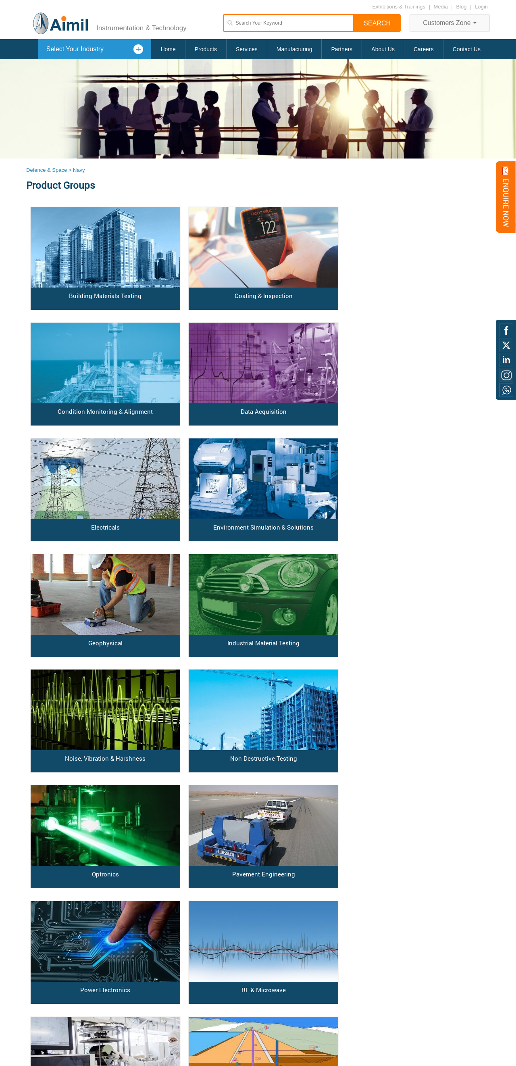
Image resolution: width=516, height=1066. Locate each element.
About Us (383, 49)
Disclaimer (38, 1000)
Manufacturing (294, 49)
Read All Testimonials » (140, 1031)
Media (441, 7)
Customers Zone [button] (449, 22)
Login (481, 7)
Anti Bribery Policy (47, 1007)
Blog (461, 7)
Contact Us (467, 49)
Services (247, 49)
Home (167, 49)
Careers (424, 49)
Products (206, 49)
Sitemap (36, 1015)
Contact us (38, 992)
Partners (341, 49)
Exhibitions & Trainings (398, 7)
